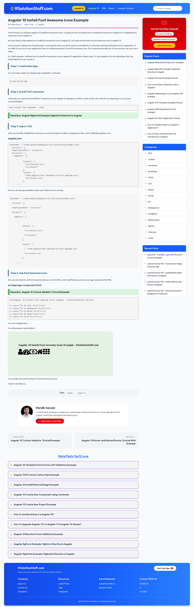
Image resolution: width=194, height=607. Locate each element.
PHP (104, 8)
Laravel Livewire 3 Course (164, 39)
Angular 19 (93, 8)
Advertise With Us (107, 583)
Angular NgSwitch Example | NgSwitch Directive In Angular (52, 115)
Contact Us (22, 587)
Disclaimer (22, 591)
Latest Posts (63, 583)
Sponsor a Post (105, 587)
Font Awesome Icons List (46, 378)
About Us (22, 583)
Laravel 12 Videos (164, 34)
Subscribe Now (164, 45)
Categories (63, 591)
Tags (60, 587)
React (112, 8)
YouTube (143, 591)
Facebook (144, 583)
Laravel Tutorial (126, 8)
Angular (70, 393)
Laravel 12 (78, 8)
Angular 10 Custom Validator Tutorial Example (46, 292)
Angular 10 (81, 393)
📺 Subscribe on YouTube (49, 421)
